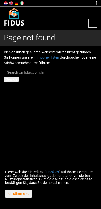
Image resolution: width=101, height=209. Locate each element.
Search (11, 79)
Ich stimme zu (18, 194)
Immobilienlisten (46, 57)
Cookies (52, 172)
